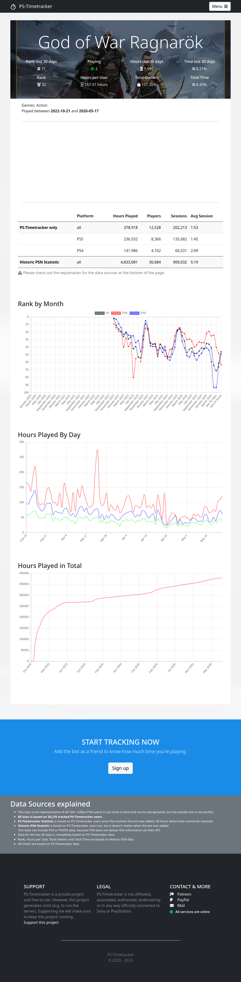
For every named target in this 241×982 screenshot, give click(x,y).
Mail (177, 905)
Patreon (180, 894)
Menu (220, 6)
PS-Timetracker (31, 6)
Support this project (41, 922)
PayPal (179, 899)
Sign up (120, 768)
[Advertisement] (120, 162)
